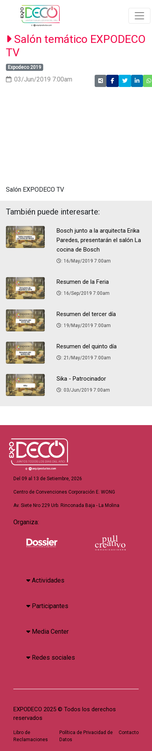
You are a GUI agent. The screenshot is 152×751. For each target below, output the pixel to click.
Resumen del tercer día (86, 314)
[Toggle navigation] (139, 16)
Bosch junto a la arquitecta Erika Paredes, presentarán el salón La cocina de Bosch (99, 240)
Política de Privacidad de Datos (86, 736)
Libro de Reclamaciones (30, 736)
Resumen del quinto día (87, 346)
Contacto (129, 732)
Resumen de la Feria (83, 281)
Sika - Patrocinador (81, 378)
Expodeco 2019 (24, 67)
